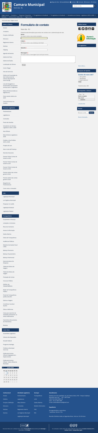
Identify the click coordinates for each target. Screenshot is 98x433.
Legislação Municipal (23, 416)
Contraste (80, 2)
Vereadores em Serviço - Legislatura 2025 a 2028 (81, 15)
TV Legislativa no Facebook (40, 15)
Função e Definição (8, 402)
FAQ (35, 409)
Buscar (80, 108)
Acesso (5, 396)
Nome (22, 34)
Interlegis (43, 428)
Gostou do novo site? (85, 74)
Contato (73, 2)
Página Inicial (5, 15)
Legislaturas (20, 399)
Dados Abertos (38, 402)
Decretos (4, 17)
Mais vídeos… (82, 66)
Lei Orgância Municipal (23, 413)
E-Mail (22, 41)
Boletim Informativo (39, 406)
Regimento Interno (22, 409)
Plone (28, 430)
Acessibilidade (65, 2)
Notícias (5, 409)
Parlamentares (21, 396)
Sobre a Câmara (7, 24)
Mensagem (24, 53)
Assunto (23, 48)
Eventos (5, 413)
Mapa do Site (55, 2)
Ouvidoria (14, 15)
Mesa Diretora (21, 402)
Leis (4, 193)
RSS (35, 413)
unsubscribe (81, 104)
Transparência (7, 216)
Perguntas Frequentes (25, 15)
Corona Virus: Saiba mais (16, 17)
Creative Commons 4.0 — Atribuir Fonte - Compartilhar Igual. (80, 429)
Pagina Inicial (28, 17)
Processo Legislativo (9, 108)
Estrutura (5, 406)
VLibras (94, 2)
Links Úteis (6, 330)
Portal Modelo (27, 428)
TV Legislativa (82, 45)
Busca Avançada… (83, 117)
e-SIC (35, 399)
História (5, 399)
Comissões (20, 406)
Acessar (88, 2)
